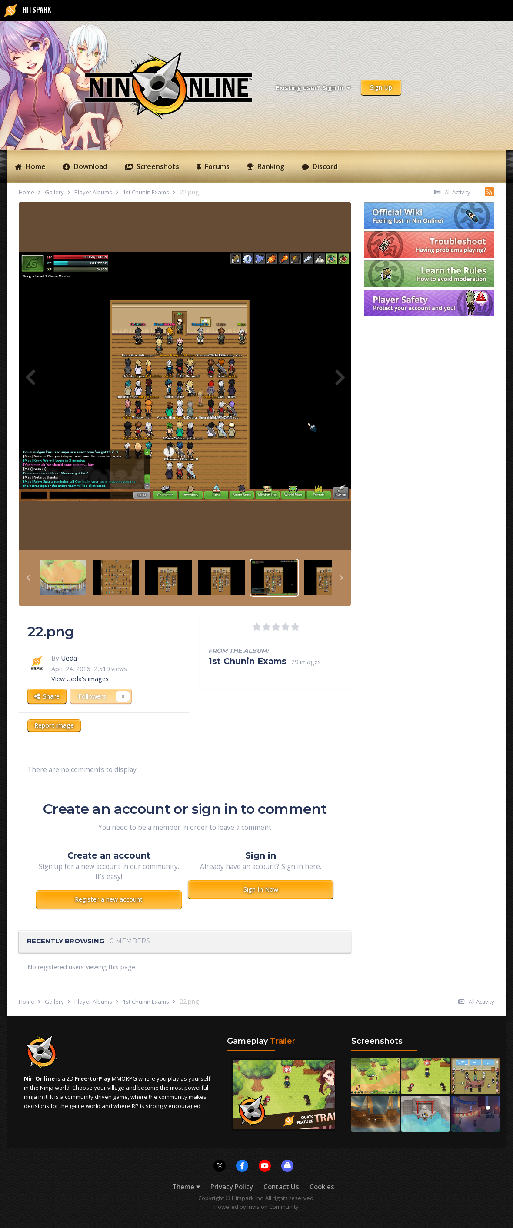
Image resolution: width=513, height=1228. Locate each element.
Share (47, 696)
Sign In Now (260, 889)
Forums (216, 166)
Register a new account (109, 899)
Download (89, 166)
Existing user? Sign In (313, 87)
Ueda (69, 658)
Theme (186, 1186)
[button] (28, 577)
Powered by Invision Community (256, 1207)
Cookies (322, 1186)
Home (35, 166)
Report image (54, 725)
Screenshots (157, 166)
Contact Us (281, 1186)
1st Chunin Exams (247, 661)
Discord (324, 166)
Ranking (270, 166)
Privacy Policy (231, 1186)
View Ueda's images (80, 679)
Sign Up (381, 87)
